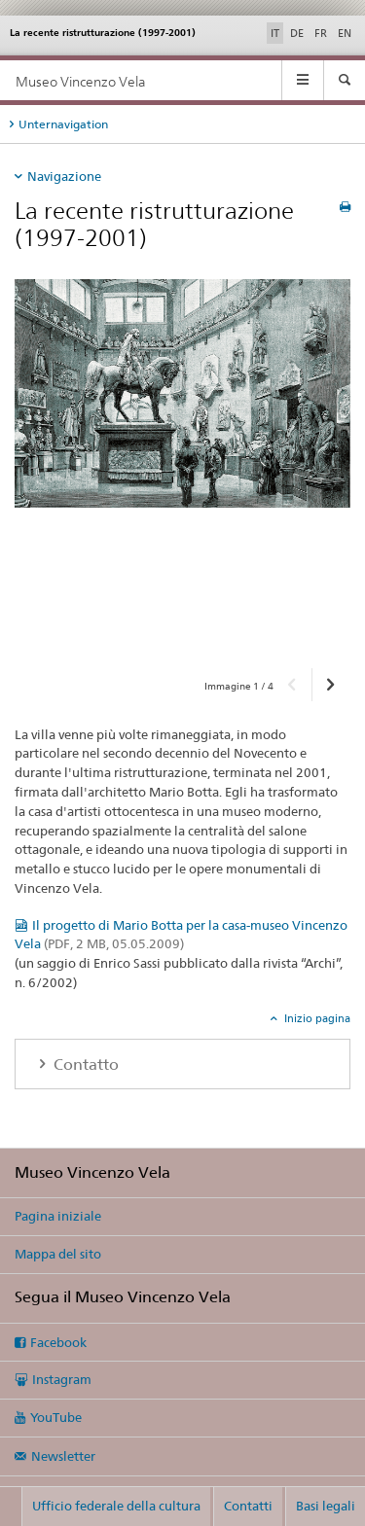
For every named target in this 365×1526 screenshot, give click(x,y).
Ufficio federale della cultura (116, 1505)
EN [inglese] (344, 33)
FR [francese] (320, 33)
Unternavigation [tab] (63, 124)
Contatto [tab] (84, 1064)
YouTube (56, 1417)
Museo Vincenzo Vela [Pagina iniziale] (81, 81)
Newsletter (63, 1456)
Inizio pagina (315, 1018)
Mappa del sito (58, 1253)
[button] (292, 684)
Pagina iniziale (58, 1216)
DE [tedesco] (297, 33)
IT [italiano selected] (275, 33)
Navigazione (64, 176)
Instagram (61, 1379)
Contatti (248, 1505)
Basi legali (325, 1505)
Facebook (58, 1342)
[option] (182, 466)
